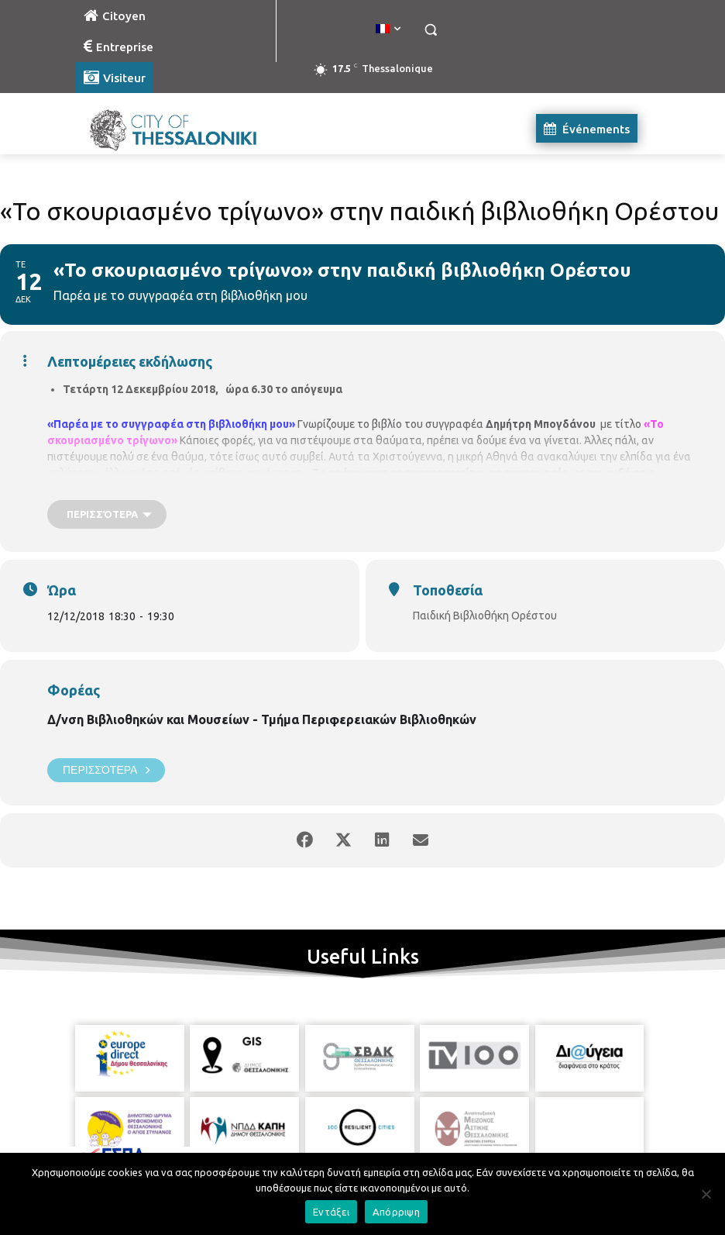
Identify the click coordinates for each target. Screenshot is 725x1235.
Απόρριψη (396, 1211)
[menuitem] (388, 29)
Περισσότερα (106, 770)
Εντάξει (331, 1211)
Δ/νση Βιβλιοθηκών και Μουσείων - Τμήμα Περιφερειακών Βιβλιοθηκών (261, 719)
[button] (430, 30)
